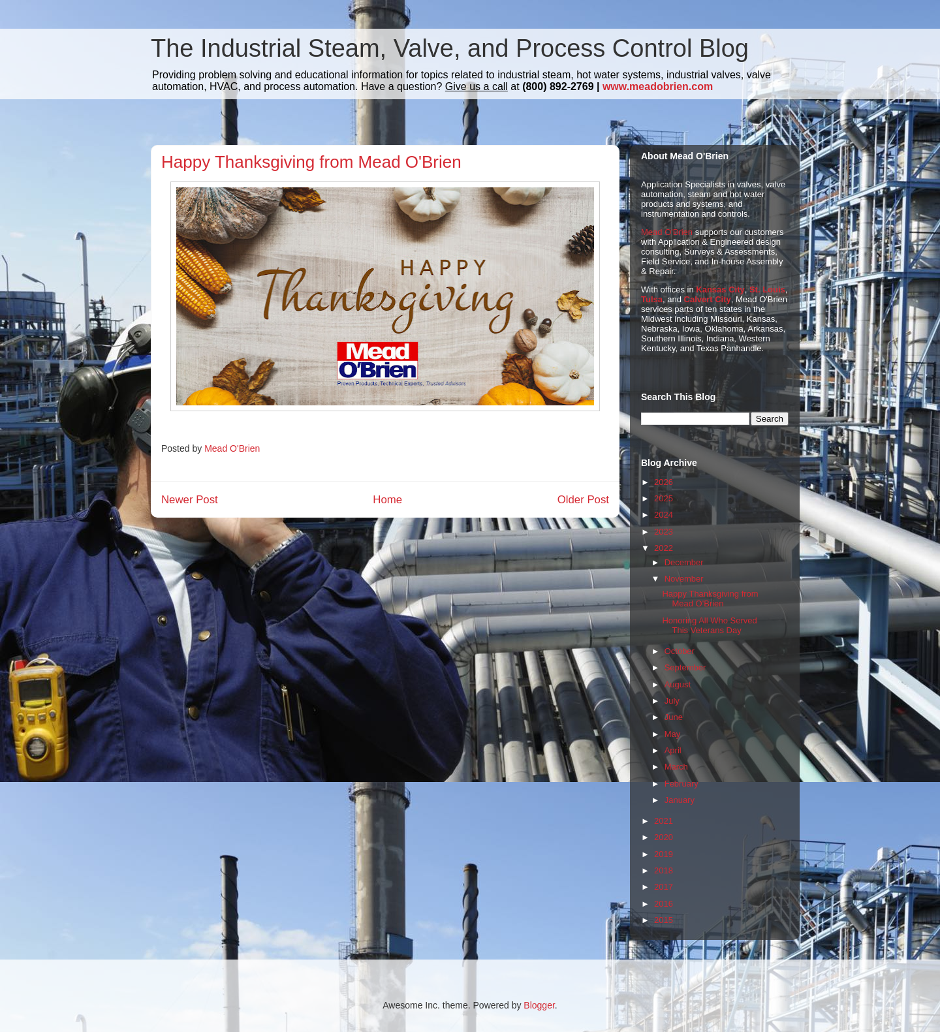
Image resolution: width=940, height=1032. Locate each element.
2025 (663, 498)
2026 (663, 482)
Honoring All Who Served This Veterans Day (709, 626)
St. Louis (767, 289)
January (680, 800)
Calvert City (707, 299)
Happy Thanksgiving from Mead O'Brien (710, 599)
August (678, 684)
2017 (663, 887)
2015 (663, 920)
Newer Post (189, 499)
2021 (663, 821)
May (673, 734)
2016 (663, 904)
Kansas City (720, 289)
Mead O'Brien (667, 232)
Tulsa (652, 299)
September (685, 667)
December (684, 562)
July (672, 701)
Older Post (583, 499)
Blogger (539, 1005)
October (680, 651)
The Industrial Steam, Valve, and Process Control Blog (450, 48)
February (681, 784)
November (684, 579)
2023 (663, 532)
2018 (663, 870)
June (674, 717)
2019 (663, 854)
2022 (663, 548)
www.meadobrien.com (658, 86)
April (673, 750)
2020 (663, 837)
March (676, 767)
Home (387, 499)
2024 (663, 515)
